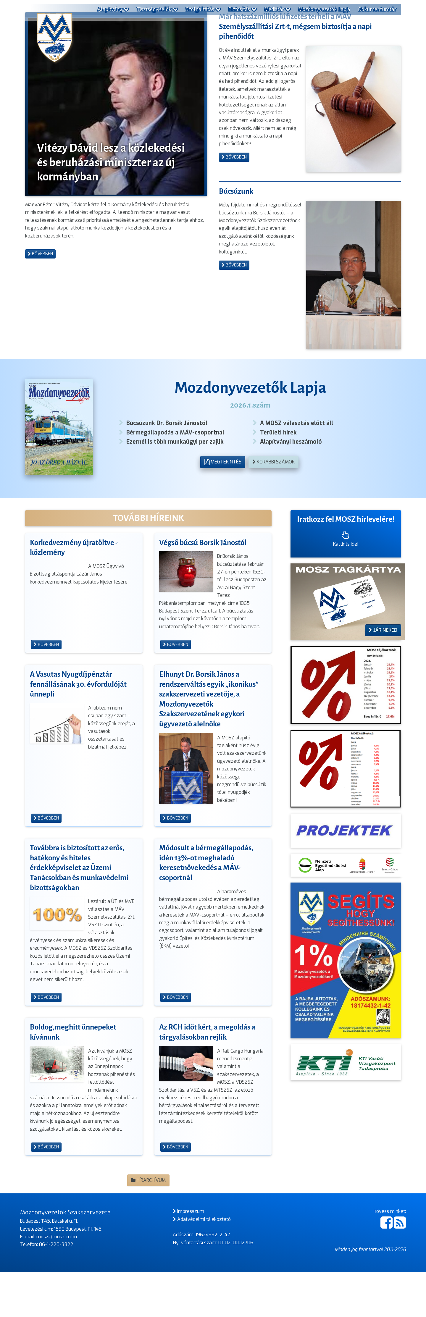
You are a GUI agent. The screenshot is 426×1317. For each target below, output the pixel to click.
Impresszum (188, 1256)
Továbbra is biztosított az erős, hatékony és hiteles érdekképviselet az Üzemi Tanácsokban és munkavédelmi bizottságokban (81, 912)
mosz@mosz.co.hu (56, 1281)
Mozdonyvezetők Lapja (324, 9)
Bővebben (40, 363)
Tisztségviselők (157, 9)
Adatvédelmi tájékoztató (202, 1264)
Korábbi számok (273, 506)
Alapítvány (113, 9)
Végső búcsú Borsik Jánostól (205, 587)
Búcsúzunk (237, 271)
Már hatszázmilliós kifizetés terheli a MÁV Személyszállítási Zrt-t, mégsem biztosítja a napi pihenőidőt (298, 136)
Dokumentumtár (377, 9)
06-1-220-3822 (56, 1289)
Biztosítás (242, 9)
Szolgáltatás (203, 9)
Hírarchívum (148, 1225)
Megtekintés (222, 506)
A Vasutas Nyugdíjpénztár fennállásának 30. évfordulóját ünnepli (80, 729)
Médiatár (277, 9)
